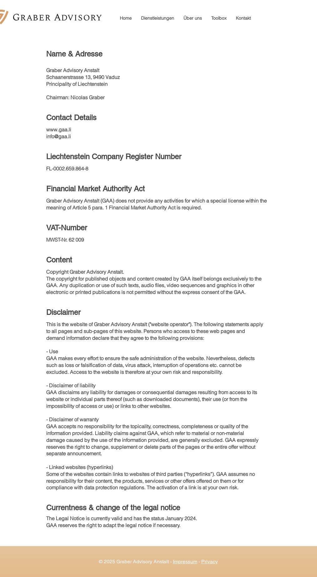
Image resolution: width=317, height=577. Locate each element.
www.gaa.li (58, 129)
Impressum (185, 562)
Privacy (209, 562)
